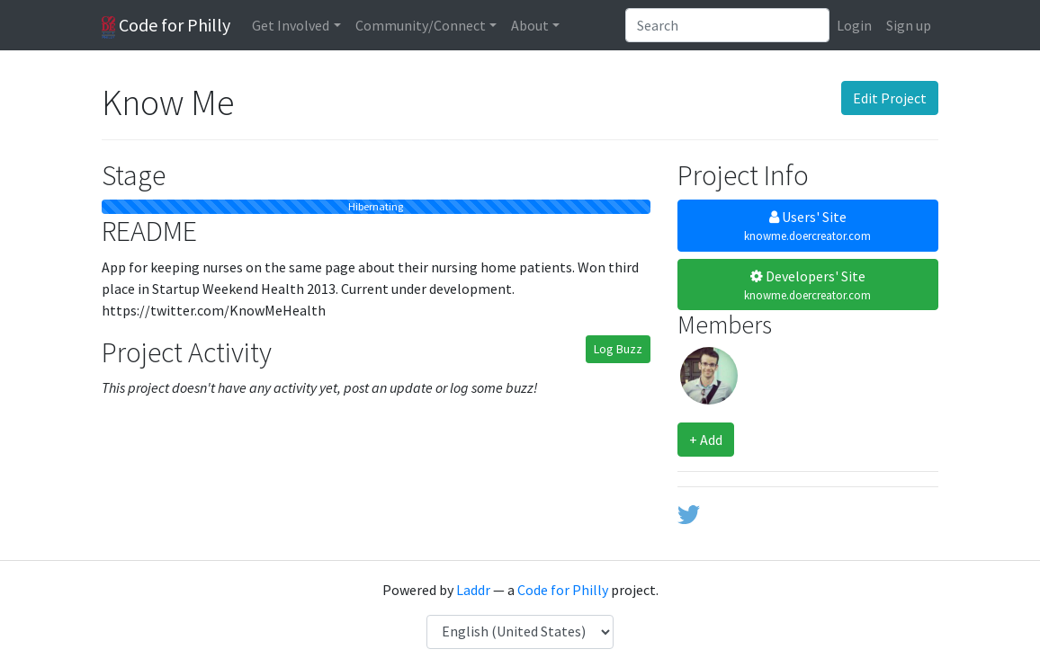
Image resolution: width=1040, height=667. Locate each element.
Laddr (473, 590)
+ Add (705, 440)
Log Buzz (618, 349)
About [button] (530, 25)
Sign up (908, 25)
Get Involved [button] (290, 25)
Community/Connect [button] (420, 25)
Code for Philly (166, 26)
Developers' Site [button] (808, 285)
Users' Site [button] (808, 226)
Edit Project (890, 98)
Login (854, 25)
